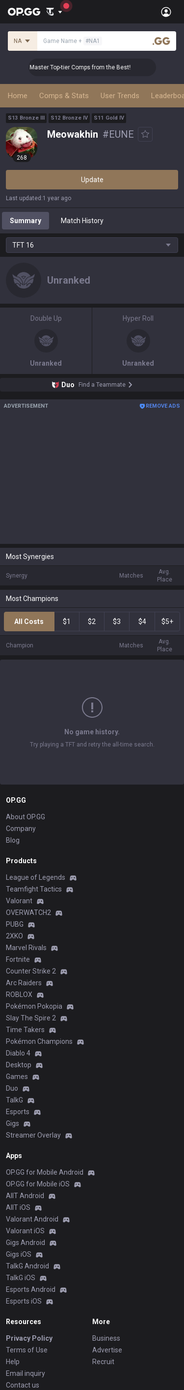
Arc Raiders (24, 918)
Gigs (12, 1059)
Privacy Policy (29, 1274)
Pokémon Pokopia (34, 942)
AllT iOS (18, 1143)
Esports (17, 1047)
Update (92, 180)
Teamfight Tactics (34, 825)
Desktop (18, 1000)
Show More (92, 709)
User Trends (120, 95)
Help (13, 1297)
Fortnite (18, 895)
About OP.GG (25, 752)
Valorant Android (32, 1155)
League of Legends (35, 813)
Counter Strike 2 (31, 907)
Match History (82, 221)
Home (17, 95)
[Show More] (54, 11)
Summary (25, 221)
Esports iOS (24, 1237)
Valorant (19, 836)
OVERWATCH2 (28, 848)
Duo (12, 1024)
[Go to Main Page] (24, 12)
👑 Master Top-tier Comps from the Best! (88, 67)
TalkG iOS (20, 1213)
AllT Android (25, 1131)
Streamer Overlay (33, 1071)
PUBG (15, 860)
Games (17, 1012)
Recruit (103, 1297)
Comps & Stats (64, 95)
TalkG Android (27, 1201)
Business (106, 1274)
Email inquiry (25, 1309)
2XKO (14, 871)
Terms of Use (27, 1285)
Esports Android (30, 1225)
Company (21, 764)
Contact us (22, 1321)
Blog (13, 776)
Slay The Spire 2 (31, 953)
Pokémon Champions (39, 977)
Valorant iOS (25, 1166)
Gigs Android (25, 1178)
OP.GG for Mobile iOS (38, 1119)
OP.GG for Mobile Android (44, 1108)
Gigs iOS (18, 1190)
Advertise (107, 1285)
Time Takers (25, 965)
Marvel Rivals (26, 883)
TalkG (14, 1035)
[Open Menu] (166, 11)
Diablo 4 (18, 989)
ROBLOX (19, 930)
